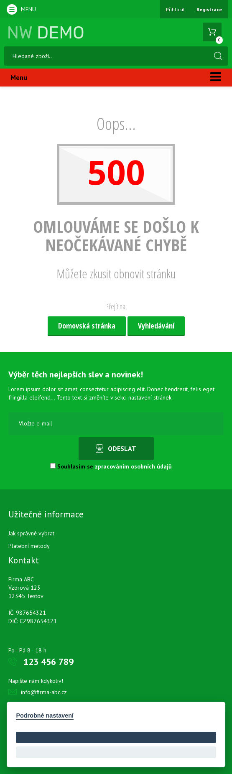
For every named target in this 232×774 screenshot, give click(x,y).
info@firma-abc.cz (44, 692)
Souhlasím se (111, 466)
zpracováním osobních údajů (133, 466)
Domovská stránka (86, 326)
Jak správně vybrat (31, 533)
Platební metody (29, 546)
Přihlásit (175, 9)
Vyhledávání (156, 326)
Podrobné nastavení (45, 715)
